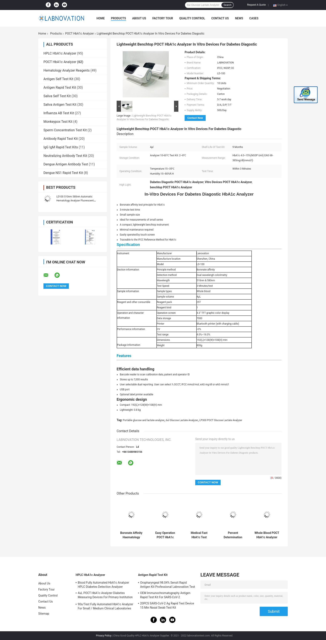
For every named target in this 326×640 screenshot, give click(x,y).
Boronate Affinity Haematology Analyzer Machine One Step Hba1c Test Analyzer (131, 535)
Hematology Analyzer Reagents (66, 70)
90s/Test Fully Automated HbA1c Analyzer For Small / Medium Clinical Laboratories (105, 606)
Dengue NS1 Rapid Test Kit (63, 173)
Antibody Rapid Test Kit (60, 139)
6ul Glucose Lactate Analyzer (182, 420)
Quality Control (192, 18)
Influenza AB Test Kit (58, 113)
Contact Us (220, 18)
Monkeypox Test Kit (57, 122)
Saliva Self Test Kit (57, 96)
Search (227, 5)
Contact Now (195, 117)
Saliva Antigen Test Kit (60, 105)
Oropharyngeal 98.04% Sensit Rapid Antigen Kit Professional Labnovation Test (167, 584)
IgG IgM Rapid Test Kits (60, 147)
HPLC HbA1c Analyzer (59, 53)
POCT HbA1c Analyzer (79, 33)
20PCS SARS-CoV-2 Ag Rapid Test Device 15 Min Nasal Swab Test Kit (167, 605)
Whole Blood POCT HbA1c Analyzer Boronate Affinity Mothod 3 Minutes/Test (266, 535)
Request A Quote (256, 4)
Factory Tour (162, 18)
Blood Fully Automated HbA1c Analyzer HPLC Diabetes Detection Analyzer (103, 584)
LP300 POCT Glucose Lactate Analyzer (220, 420)
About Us (139, 18)
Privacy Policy (103, 635)
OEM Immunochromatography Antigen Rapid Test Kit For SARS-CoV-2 (165, 595)
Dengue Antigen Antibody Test (65, 164)
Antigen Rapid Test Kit (59, 87)
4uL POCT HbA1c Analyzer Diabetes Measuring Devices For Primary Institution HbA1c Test (105, 595)
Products (118, 18)
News (239, 18)
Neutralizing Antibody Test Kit (65, 156)
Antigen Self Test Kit (58, 79)
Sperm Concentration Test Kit (65, 130)
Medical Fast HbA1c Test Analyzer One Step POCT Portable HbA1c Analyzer (199, 535)
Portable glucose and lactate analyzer (143, 420)
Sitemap (43, 613)
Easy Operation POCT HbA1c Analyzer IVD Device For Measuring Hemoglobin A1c (165, 535)
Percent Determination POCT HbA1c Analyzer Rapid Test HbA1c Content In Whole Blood (233, 535)
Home (100, 18)
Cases (253, 18)
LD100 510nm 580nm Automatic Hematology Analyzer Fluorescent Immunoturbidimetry (75, 200)
